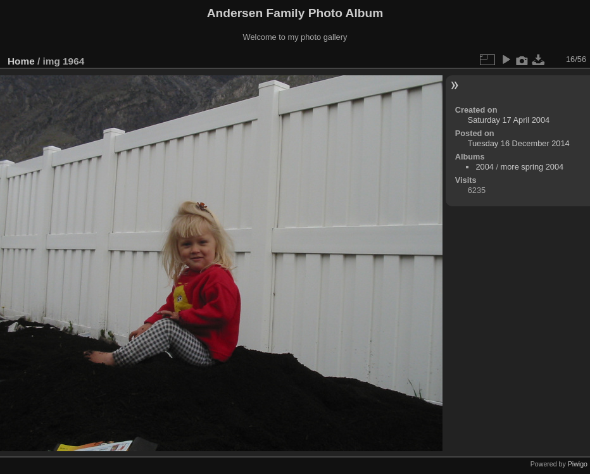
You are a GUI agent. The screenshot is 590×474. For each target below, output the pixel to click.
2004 (484, 167)
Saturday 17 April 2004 (508, 120)
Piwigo (577, 464)
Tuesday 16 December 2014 (519, 143)
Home (21, 61)
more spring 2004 (532, 167)
